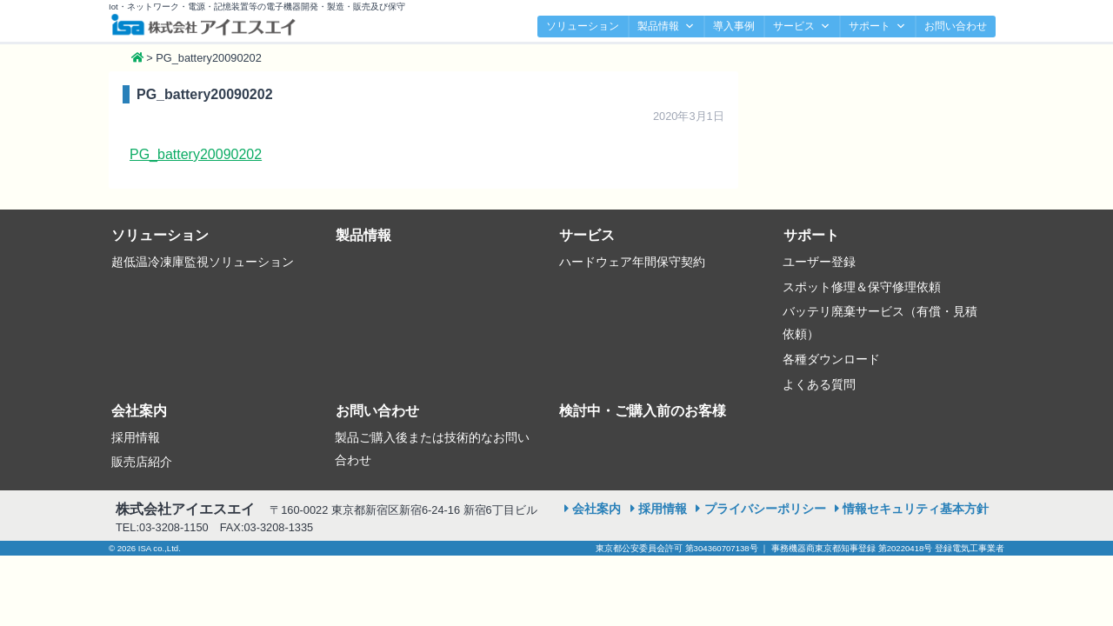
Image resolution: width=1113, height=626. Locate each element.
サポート (877, 26)
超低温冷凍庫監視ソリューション (202, 262)
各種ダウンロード (831, 359)
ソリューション (582, 26)
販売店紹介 (141, 462)
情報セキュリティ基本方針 (916, 509)
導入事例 (734, 26)
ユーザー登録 (819, 262)
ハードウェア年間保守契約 (632, 262)
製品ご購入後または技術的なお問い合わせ (432, 448)
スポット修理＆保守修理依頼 (862, 287)
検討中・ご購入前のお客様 (642, 410)
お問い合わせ (955, 26)
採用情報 (135, 437)
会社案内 (139, 410)
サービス (801, 26)
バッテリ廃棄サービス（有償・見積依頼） (880, 322)
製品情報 (666, 26)
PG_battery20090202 (196, 154)
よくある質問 (819, 384)
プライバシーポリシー (765, 509)
